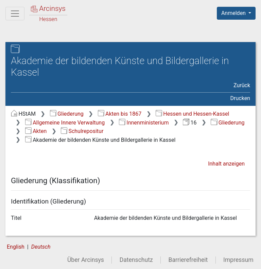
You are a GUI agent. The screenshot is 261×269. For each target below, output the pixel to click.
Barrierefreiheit (188, 259)
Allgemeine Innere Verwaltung (65, 122)
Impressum (238, 259)
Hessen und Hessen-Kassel (192, 114)
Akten (36, 131)
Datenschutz (136, 259)
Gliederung (67, 114)
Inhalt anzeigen (226, 163)
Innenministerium (144, 122)
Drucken (240, 98)
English (15, 247)
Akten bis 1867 (120, 114)
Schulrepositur (82, 131)
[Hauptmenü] (14, 13)
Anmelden (234, 13)
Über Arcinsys (85, 259)
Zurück (241, 85)
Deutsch (41, 247)
